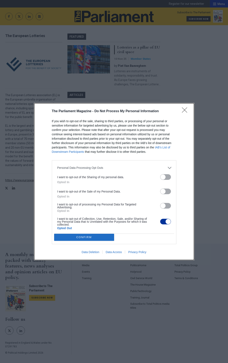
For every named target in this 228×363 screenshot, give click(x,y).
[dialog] (114, 181)
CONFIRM (84, 237)
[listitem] (114, 168)
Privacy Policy (137, 252)
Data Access (114, 252)
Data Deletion (90, 252)
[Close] (186, 111)
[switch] (165, 177)
